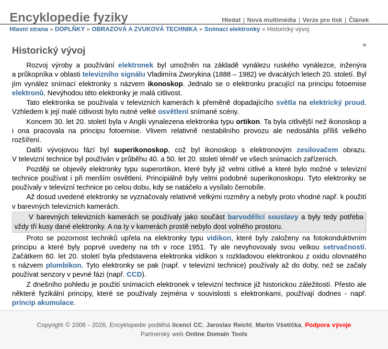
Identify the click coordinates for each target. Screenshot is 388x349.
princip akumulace (43, 302)
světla (286, 102)
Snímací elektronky (233, 29)
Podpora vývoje (328, 324)
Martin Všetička (278, 324)
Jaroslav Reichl (229, 324)
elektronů (28, 93)
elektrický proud (337, 102)
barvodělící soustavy (263, 217)
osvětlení (173, 111)
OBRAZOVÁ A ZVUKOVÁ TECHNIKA (144, 29)
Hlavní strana (29, 29)
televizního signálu (113, 74)
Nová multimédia (271, 19)
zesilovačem (317, 150)
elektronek (135, 65)
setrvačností (344, 247)
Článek (359, 19)
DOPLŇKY (70, 29)
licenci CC (187, 324)
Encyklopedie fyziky (69, 17)
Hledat (231, 19)
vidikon (218, 238)
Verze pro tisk (322, 19)
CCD (134, 274)
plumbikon (63, 265)
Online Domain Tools (216, 334)
